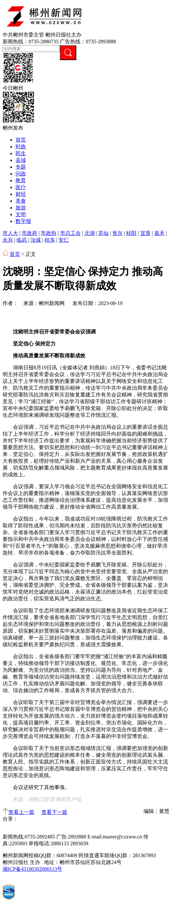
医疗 (21, 187)
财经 (21, 194)
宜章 (145, 233)
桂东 (50, 240)
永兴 (8, 240)
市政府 (29, 233)
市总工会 (70, 233)
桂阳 (131, 233)
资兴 (117, 233)
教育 (21, 180)
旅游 (21, 207)
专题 (21, 167)
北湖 (89, 233)
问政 (21, 173)
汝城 (35, 240)
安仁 (64, 240)
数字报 (23, 221)
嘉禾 (159, 233)
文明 (21, 214)
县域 (21, 160)
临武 (21, 240)
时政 (21, 146)
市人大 (10, 233)
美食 (21, 201)
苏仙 (103, 233)
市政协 (48, 233)
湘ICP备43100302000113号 (32, 869)
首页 (21, 139)
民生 (21, 153)
